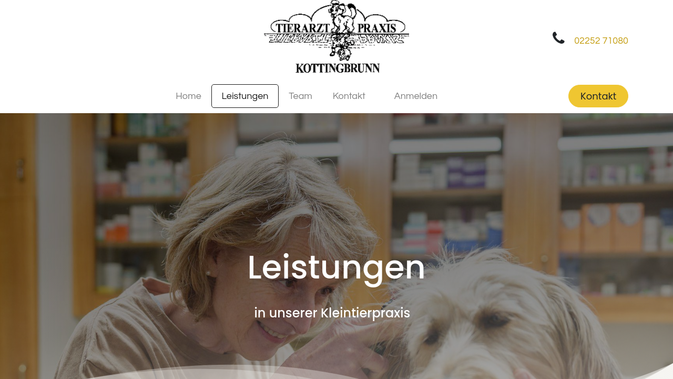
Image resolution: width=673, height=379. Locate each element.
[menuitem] (188, 96)
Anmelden (415, 96)
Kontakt (598, 96)
